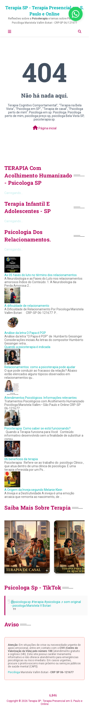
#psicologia (52, 602)
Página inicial (44, 128)
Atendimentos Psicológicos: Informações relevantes (40, 397)
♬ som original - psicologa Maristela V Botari (46, 603)
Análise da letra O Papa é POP (25, 333)
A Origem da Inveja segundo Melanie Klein (33, 490)
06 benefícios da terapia (21, 459)
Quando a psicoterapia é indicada (27, 347)
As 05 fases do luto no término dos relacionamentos (40, 275)
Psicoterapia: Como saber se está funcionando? (37, 428)
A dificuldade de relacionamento (26, 305)
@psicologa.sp (21, 602)
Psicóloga (14, 672)
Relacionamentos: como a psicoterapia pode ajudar (39, 367)
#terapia (37, 602)
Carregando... (13, 193)
